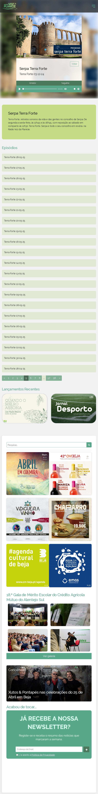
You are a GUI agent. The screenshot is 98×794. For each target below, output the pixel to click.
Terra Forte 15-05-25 (14, 252)
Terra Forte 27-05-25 (14, 167)
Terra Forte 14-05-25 (14, 263)
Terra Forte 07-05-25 (14, 315)
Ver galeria (49, 656)
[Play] (20, 89)
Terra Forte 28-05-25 (14, 157)
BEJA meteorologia (49, 772)
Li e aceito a (35, 755)
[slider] (39, 89)
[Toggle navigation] (93, 6)
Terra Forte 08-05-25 (14, 305)
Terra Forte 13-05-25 (14, 273)
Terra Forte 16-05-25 (14, 241)
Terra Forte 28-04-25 (14, 368)
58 (54, 378)
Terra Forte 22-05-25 (14, 199)
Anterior (32, 83)
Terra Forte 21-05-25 (14, 210)
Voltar (74, 64)
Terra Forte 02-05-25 (14, 347)
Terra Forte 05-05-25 (14, 337)
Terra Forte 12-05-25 (14, 284)
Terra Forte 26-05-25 (14, 178)
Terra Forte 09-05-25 (14, 294)
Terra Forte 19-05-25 (14, 231)
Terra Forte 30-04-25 (14, 358)
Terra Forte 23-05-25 (14, 189)
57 (49, 378)
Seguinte (65, 83)
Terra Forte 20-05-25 (14, 220)
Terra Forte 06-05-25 (14, 326)
